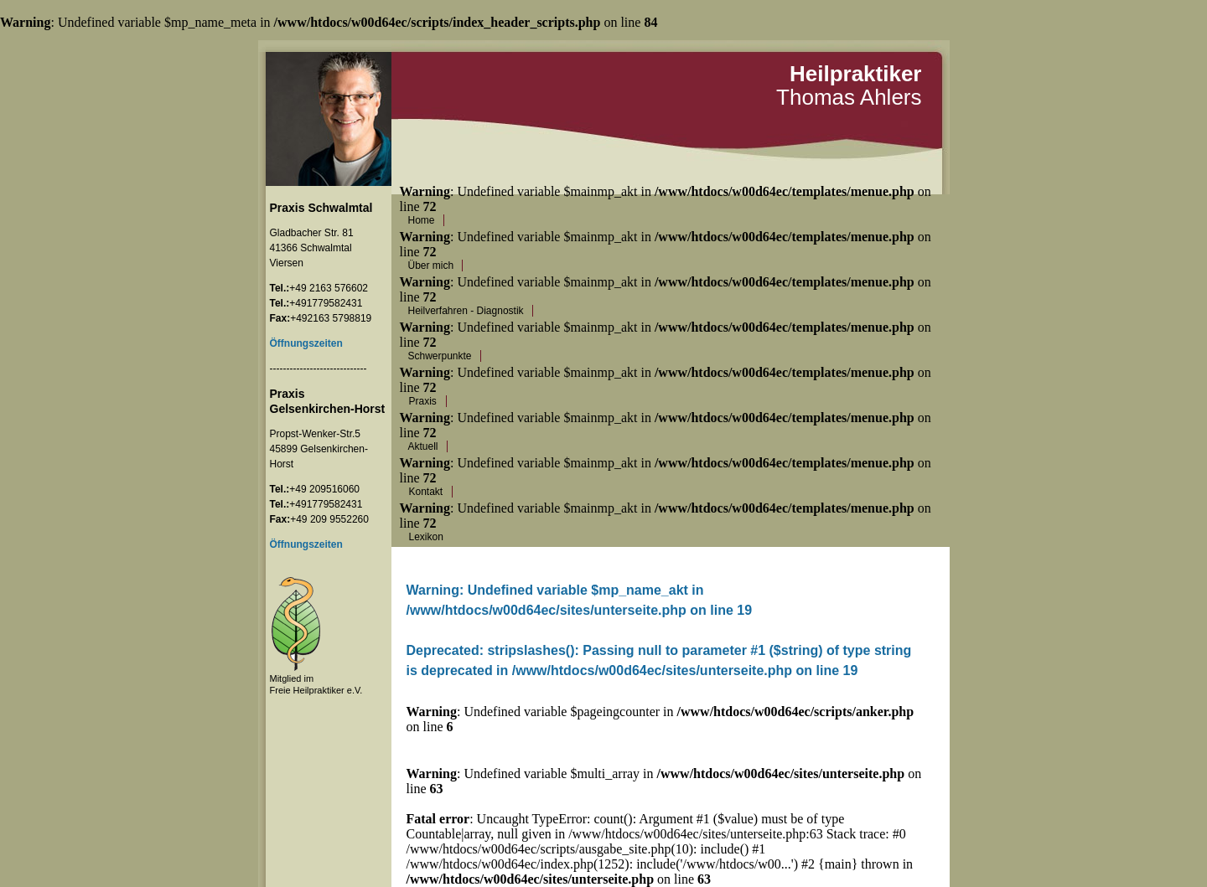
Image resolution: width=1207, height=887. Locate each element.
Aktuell (423, 446)
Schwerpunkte (440, 356)
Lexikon (426, 537)
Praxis (423, 401)
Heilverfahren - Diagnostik (466, 311)
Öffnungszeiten (306, 544)
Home (421, 220)
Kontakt (426, 492)
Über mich (431, 265)
